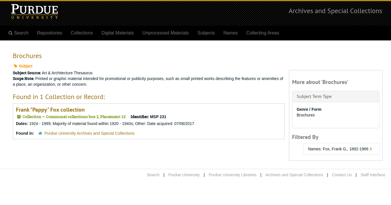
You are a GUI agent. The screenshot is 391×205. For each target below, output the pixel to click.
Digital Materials (117, 32)
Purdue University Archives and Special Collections (90, 133)
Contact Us (342, 175)
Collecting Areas (262, 32)
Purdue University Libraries (232, 175)
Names (230, 32)
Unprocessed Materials (165, 32)
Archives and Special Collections (335, 10)
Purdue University (184, 175)
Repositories (49, 32)
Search (153, 175)
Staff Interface (373, 175)
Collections (82, 32)
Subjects (206, 32)
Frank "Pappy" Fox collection (50, 109)
